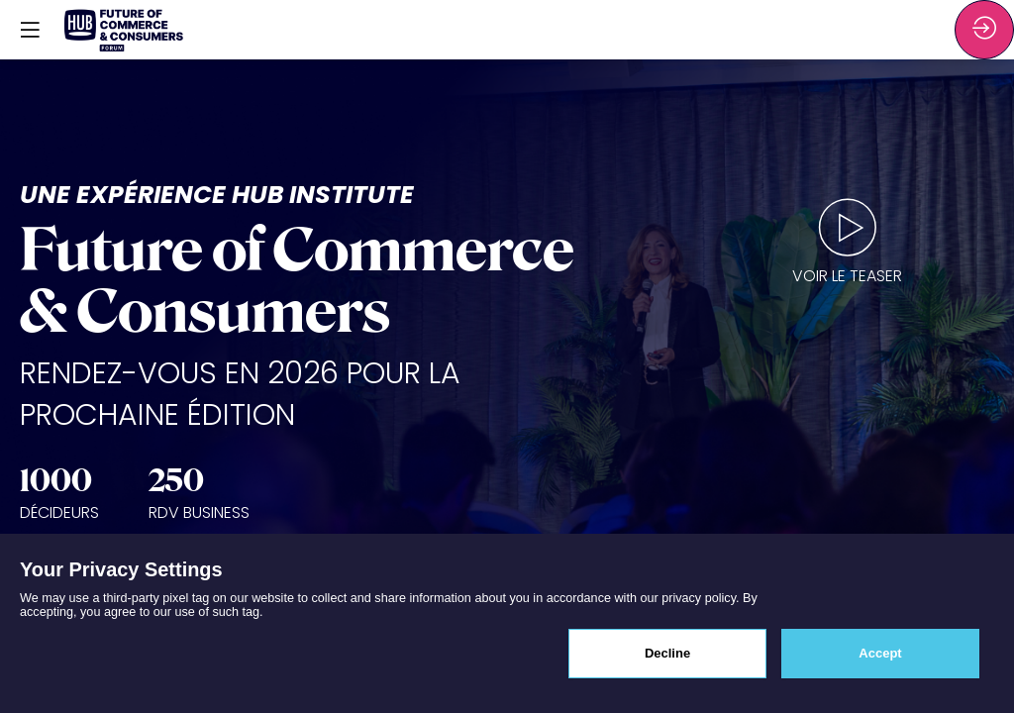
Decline (667, 653)
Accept (880, 653)
